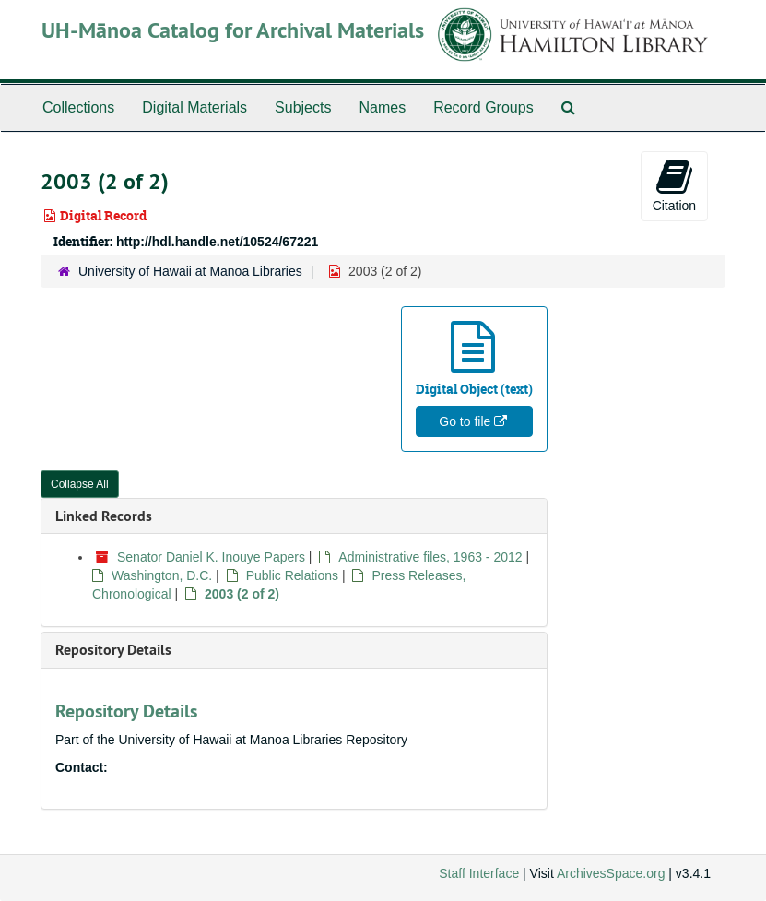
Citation (674, 185)
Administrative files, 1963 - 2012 (430, 557)
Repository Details (113, 649)
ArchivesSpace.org (611, 873)
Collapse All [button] (80, 484)
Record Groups (483, 107)
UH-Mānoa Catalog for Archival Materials (232, 30)
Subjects (303, 107)
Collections (78, 107)
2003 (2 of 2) (242, 594)
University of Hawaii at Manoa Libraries (190, 271)
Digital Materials (194, 107)
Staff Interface (479, 873)
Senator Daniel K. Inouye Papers (211, 557)
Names (382, 107)
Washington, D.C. (162, 575)
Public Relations (292, 575)
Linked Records (103, 516)
